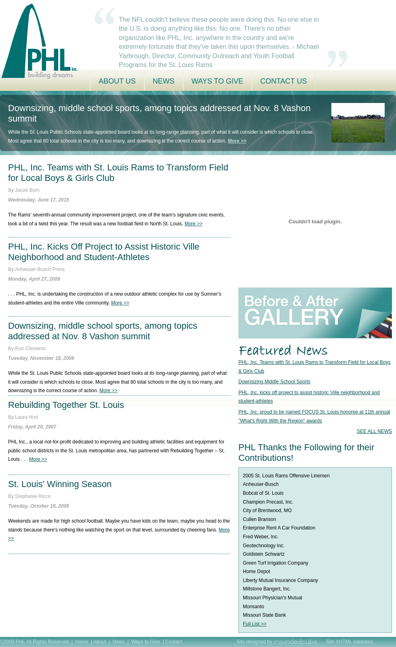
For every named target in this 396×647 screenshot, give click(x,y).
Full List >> (255, 624)
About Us (117, 81)
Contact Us (283, 81)
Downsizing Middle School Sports (274, 381)
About (100, 642)
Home (81, 642)
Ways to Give (217, 81)
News (164, 81)
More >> (237, 141)
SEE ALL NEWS (374, 431)
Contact (173, 642)
